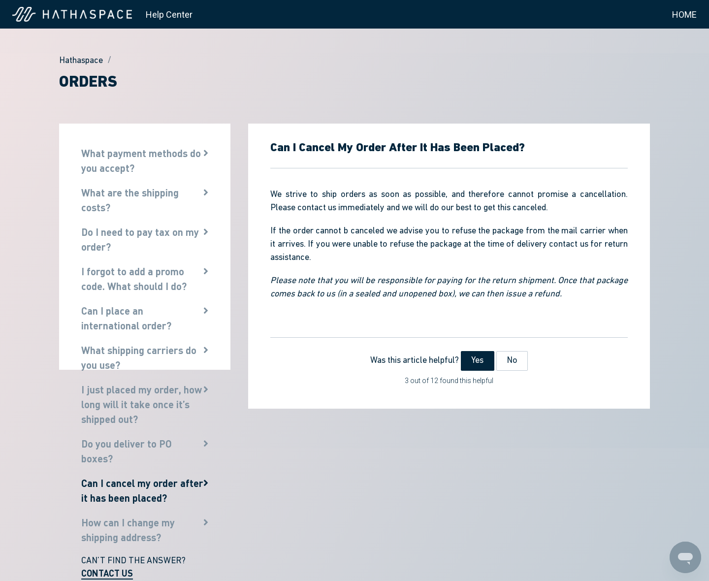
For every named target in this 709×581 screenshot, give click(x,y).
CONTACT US (107, 573)
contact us (316, 208)
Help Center (169, 14)
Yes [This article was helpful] (477, 360)
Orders (88, 83)
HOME (684, 14)
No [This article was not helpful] (512, 360)
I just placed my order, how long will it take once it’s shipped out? (141, 404)
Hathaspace (81, 60)
